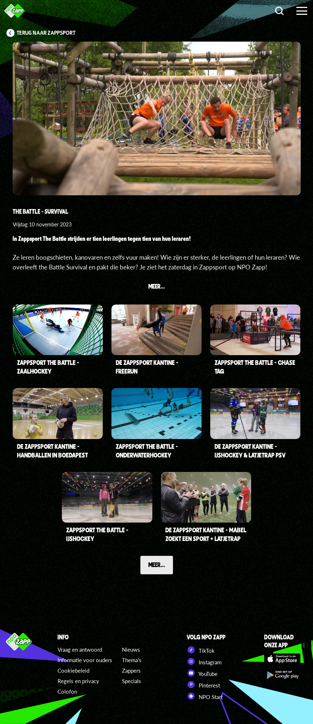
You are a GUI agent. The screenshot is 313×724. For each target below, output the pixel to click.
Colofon (67, 691)
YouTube (202, 673)
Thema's (131, 660)
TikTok (201, 650)
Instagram (204, 661)
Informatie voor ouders (85, 660)
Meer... (156, 564)
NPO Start (205, 696)
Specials (131, 681)
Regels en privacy (78, 681)
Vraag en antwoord (80, 649)
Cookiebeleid (73, 670)
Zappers (131, 670)
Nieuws (131, 649)
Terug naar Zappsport (46, 33)
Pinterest (203, 684)
